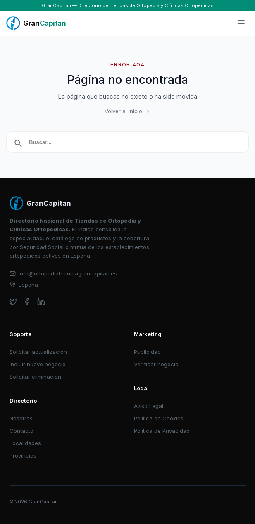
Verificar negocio (156, 364)
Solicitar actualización (38, 352)
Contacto (21, 430)
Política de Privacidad (162, 430)
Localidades (25, 443)
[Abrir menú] (241, 23)
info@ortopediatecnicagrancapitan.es (63, 273)
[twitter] (13, 302)
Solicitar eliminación (35, 376)
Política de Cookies (159, 418)
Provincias (23, 455)
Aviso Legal (148, 406)
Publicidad (147, 352)
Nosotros (21, 418)
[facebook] (27, 302)
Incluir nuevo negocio (38, 364)
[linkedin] (41, 302)
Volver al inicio (128, 111)
